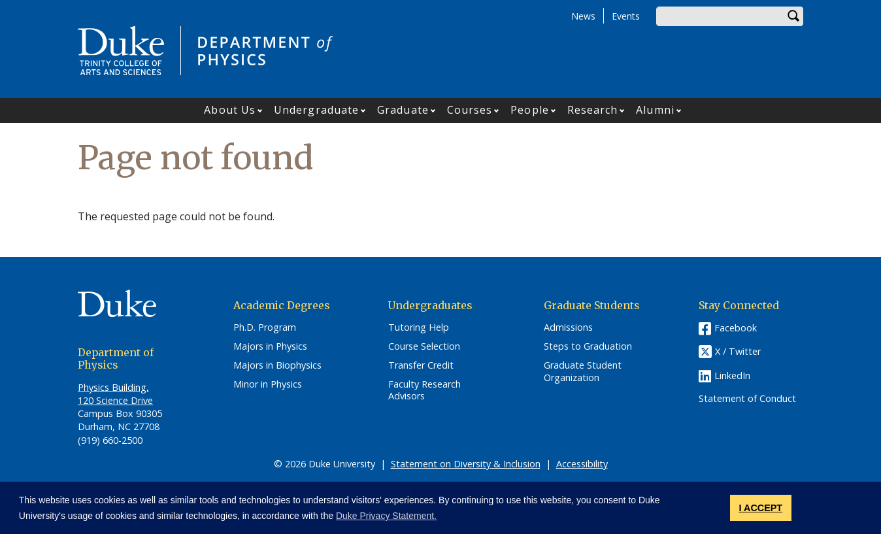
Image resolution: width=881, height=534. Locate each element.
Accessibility (582, 464)
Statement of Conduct (747, 399)
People (529, 110)
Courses (470, 110)
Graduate (403, 110)
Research (592, 110)
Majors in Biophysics (277, 365)
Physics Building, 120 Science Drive (115, 394)
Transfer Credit (421, 365)
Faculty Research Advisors (424, 390)
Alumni (655, 110)
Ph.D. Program (264, 327)
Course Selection (424, 346)
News (583, 16)
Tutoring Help (418, 327)
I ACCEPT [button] (761, 508)
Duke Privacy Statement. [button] (386, 515)
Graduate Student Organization (583, 371)
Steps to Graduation (588, 346)
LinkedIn (732, 375)
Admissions (568, 327)
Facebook (735, 328)
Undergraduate (316, 110)
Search (793, 16)
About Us (230, 110)
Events (626, 16)
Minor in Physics (267, 384)
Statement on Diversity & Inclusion (465, 464)
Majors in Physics (270, 346)
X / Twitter (738, 352)
